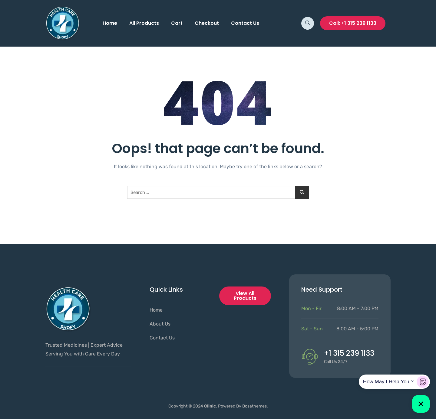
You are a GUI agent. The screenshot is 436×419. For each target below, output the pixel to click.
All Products (144, 23)
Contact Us (245, 23)
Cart (177, 23)
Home (110, 23)
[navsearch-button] (307, 23)
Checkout (207, 23)
